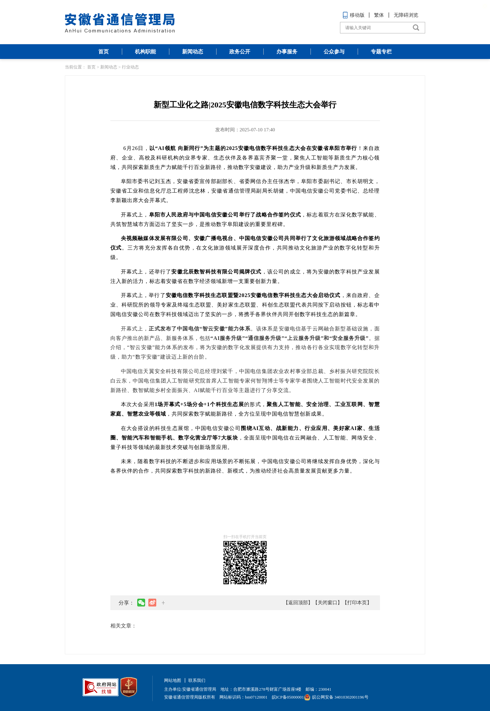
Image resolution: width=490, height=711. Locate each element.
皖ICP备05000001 (288, 697)
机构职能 (145, 51)
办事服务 (286, 51)
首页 (103, 51)
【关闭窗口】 (327, 602)
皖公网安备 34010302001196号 (336, 697)
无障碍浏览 (406, 15)
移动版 (354, 15)
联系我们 (196, 680)
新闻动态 (192, 51)
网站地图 (172, 680)
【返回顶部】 (298, 602)
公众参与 (334, 51)
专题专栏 (381, 51)
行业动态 (130, 67)
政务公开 (239, 51)
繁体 (379, 15)
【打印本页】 (357, 602)
